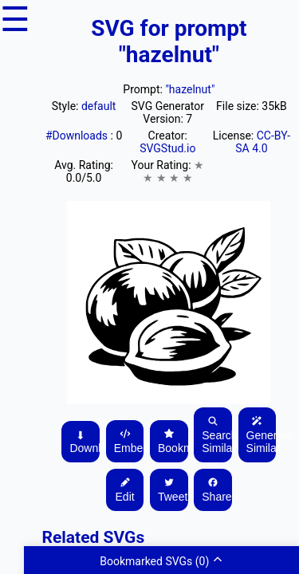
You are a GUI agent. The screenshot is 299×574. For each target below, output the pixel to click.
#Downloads (78, 135)
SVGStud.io (167, 148)
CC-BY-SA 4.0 (262, 142)
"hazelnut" (189, 89)
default (98, 106)
